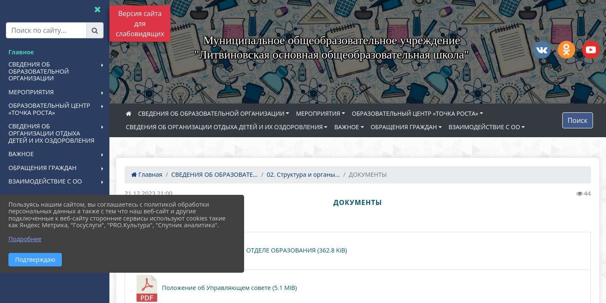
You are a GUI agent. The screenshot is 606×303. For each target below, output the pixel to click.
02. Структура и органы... (303, 174)
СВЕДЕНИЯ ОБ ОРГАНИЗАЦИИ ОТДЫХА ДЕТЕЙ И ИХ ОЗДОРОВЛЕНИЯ (224, 127)
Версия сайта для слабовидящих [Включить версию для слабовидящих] (140, 23)
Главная (146, 174)
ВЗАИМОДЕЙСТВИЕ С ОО (484, 127)
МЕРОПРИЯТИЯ (318, 113)
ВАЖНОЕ (346, 127)
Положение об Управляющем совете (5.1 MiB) (215, 288)
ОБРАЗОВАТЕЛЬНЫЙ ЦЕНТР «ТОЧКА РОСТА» (415, 113)
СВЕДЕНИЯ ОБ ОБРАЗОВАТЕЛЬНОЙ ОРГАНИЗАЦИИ (211, 113)
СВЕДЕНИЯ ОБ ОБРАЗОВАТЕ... (214, 174)
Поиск (577, 120)
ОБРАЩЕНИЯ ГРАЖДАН (404, 127)
